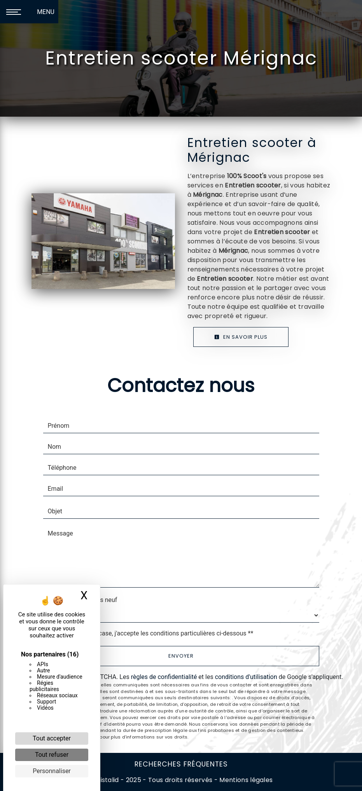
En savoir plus (241, 337)
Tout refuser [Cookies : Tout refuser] (51, 754)
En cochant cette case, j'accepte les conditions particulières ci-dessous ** (152, 633)
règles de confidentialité (164, 677)
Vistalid (107, 779)
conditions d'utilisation (246, 677)
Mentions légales (245, 779)
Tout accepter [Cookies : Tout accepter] (52, 738)
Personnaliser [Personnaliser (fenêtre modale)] (52, 771)
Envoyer (181, 656)
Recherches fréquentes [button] (181, 764)
